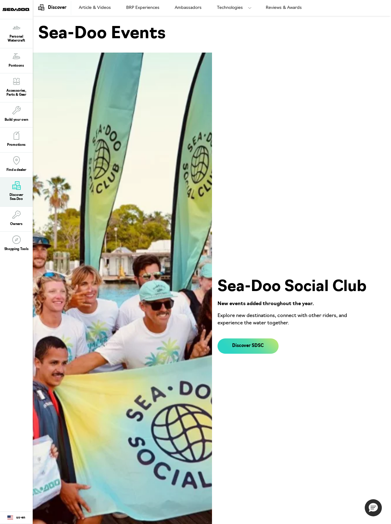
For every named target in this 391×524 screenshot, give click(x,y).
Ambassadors (188, 8)
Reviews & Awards (284, 8)
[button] (373, 507)
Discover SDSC (248, 346)
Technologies (230, 8)
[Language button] (16, 518)
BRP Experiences (142, 8)
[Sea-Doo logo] (16, 9)
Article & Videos (95, 8)
